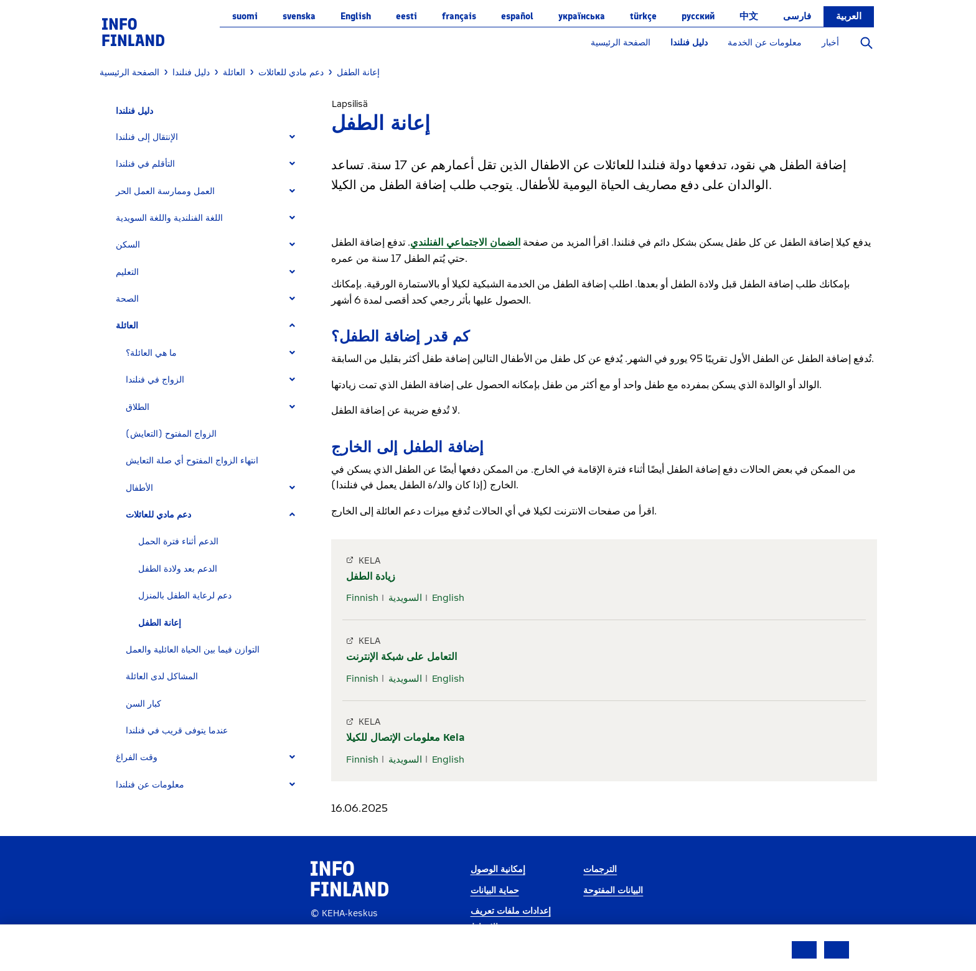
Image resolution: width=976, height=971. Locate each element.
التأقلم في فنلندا (145, 164)
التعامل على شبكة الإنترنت (401, 656)
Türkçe (643, 16)
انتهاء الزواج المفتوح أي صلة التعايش (192, 460)
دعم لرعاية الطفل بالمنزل (185, 595)
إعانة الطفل (159, 623)
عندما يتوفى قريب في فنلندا (177, 730)
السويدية (405, 597)
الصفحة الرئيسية (620, 42)
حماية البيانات (495, 890)
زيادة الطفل (370, 576)
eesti (406, 16)
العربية (848, 16)
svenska (299, 16)
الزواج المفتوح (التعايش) (171, 434)
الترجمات (600, 869)
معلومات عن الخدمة (765, 42)
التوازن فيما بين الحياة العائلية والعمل (193, 649)
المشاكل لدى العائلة (162, 676)
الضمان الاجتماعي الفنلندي (465, 242)
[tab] (210, 137)
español (517, 16)
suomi (245, 16)
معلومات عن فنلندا (150, 784)
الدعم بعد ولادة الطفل (177, 569)
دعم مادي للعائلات (158, 514)
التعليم (127, 272)
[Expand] (292, 137)
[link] (133, 31)
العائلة (127, 325)
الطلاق (137, 407)
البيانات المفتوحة (613, 890)
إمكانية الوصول (498, 869)
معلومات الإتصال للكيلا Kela (405, 737)
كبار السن (143, 704)
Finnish (362, 597)
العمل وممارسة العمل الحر (165, 191)
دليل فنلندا (689, 42)
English (355, 16)
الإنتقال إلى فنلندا (147, 137)
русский (698, 16)
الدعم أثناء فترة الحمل (178, 541)
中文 (748, 16)
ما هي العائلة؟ (151, 353)
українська (581, 16)
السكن (128, 244)
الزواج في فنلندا (155, 379)
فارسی (797, 16)
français (459, 16)
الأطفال (139, 488)
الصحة (127, 299)
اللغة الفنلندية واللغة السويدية (169, 218)
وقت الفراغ (136, 757)
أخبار (830, 42)
